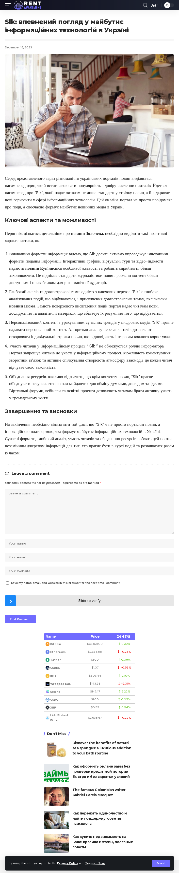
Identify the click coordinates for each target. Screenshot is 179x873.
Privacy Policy (67, 863)
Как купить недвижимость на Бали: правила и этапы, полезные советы (102, 841)
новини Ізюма (22, 306)
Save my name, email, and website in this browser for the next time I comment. (65, 583)
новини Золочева (87, 233)
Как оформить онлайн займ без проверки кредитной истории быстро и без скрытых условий (101, 771)
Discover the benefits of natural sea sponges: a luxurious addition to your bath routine (101, 748)
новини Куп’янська (43, 268)
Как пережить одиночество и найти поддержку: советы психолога (99, 818)
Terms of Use (95, 863)
